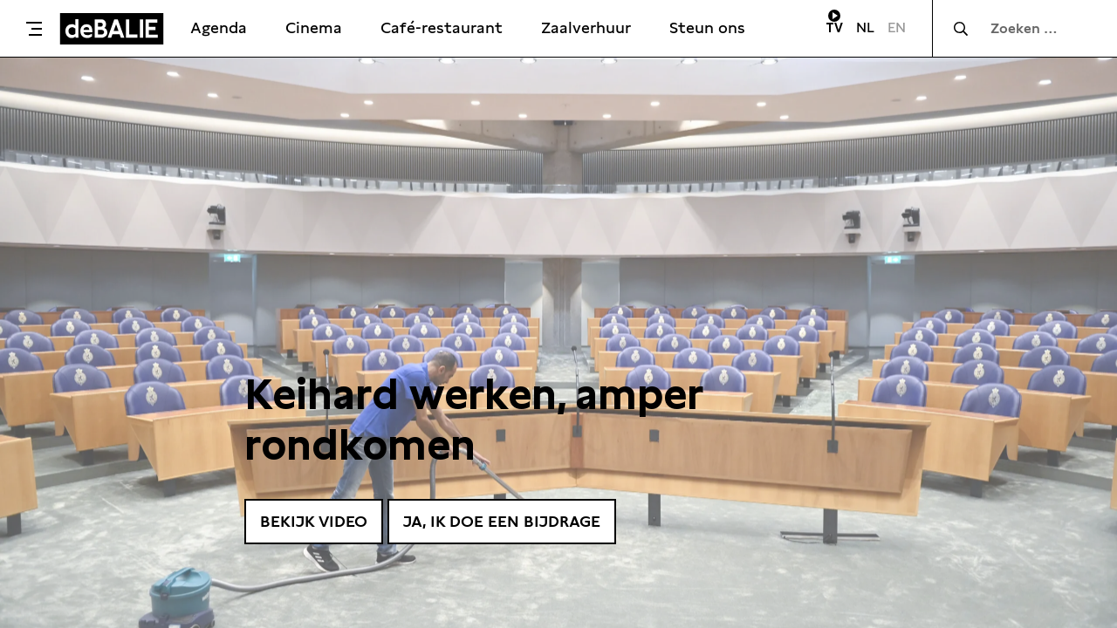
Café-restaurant (441, 27)
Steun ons (707, 27)
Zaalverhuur (586, 27)
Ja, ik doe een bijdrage (501, 521)
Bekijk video (313, 521)
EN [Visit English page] (896, 27)
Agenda (218, 27)
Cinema (313, 27)
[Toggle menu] (34, 29)
